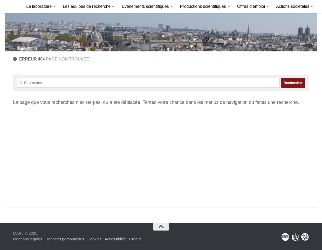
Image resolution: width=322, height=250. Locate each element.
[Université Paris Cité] (295, 237)
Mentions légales (27, 239)
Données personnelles (64, 239)
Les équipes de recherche (87, 6)
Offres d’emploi (251, 6)
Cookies (94, 239)
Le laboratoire (39, 6)
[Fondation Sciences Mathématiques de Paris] (305, 237)
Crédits (135, 239)
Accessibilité (115, 239)
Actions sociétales (292, 6)
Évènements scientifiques (145, 6)
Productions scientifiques (203, 6)
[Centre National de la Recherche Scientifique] (285, 237)
